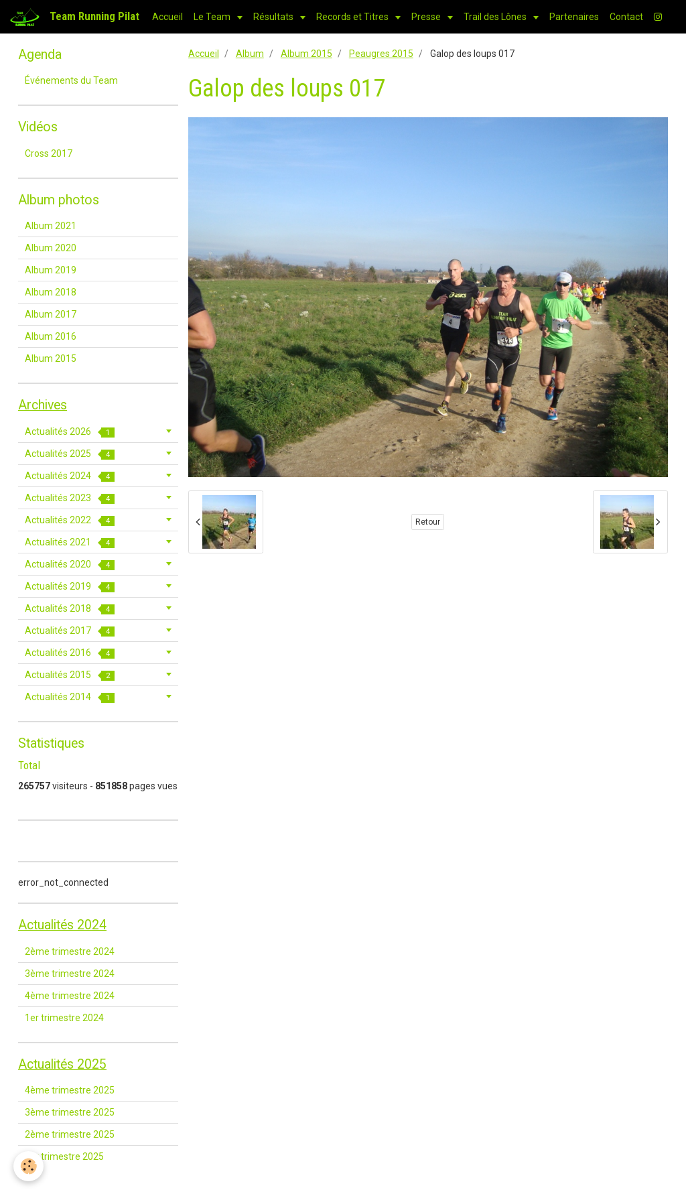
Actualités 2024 (70, 476)
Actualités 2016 (70, 653)
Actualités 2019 (70, 586)
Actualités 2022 (70, 520)
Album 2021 (50, 225)
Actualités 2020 (70, 564)
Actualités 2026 (70, 432)
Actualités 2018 (70, 608)
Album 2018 (50, 292)
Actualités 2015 (70, 675)
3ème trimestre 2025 (70, 1112)
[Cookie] (28, 1166)
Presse (427, 16)
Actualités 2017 (70, 631)
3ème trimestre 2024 (70, 973)
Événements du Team (71, 80)
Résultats (274, 16)
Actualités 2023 (70, 498)
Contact (626, 16)
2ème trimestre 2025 (70, 1134)
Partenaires (574, 16)
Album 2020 (50, 248)
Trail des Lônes (496, 16)
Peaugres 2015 (381, 53)
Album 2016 (50, 336)
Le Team (213, 16)
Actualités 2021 (70, 542)
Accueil (167, 16)
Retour (427, 522)
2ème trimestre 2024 (70, 951)
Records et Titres (353, 16)
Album (250, 53)
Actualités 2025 (70, 454)
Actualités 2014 (70, 697)
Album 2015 (306, 53)
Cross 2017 (48, 153)
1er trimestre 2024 (64, 1017)
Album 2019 (50, 270)
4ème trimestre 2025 (70, 1090)
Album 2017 (50, 314)
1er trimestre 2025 (64, 1156)
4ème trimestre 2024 (70, 995)
